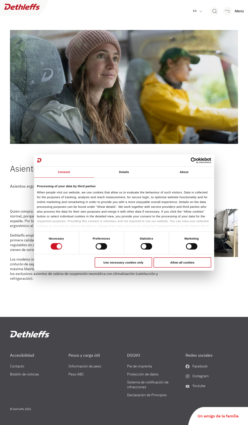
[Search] (214, 11)
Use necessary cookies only (123, 262)
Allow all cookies (182, 262)
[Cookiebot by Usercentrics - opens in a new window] (193, 160)
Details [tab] (124, 171)
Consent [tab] (64, 171)
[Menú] (231, 11)
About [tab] (184, 171)
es (198, 11)
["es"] (29, 334)
